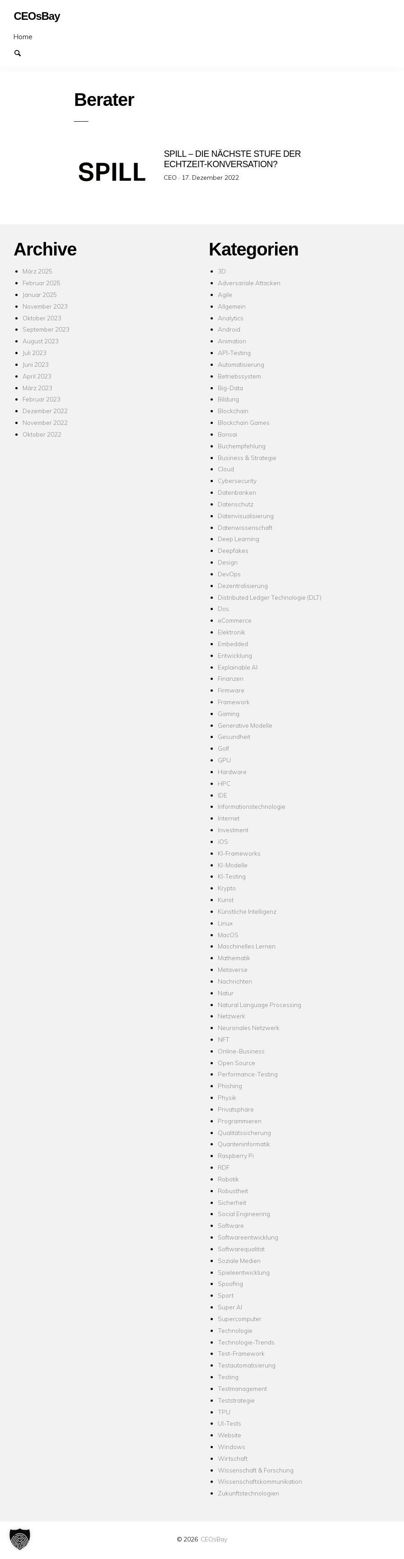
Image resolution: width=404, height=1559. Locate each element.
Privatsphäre (236, 1109)
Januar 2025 (40, 294)
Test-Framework (241, 1353)
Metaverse (233, 969)
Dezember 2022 (45, 411)
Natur (226, 993)
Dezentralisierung (243, 585)
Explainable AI (237, 667)
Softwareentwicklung (248, 1237)
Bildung (228, 399)
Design (228, 562)
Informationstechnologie (251, 806)
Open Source (236, 1063)
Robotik (228, 1179)
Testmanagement (242, 1388)
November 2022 (45, 422)
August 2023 (41, 341)
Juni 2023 (36, 364)
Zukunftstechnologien (248, 1493)
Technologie (235, 1330)
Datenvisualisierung (246, 516)
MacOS (228, 935)
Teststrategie (236, 1400)
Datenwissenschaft (245, 527)
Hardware (232, 771)
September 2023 (46, 329)
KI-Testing (232, 876)
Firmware (231, 690)
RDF (224, 1167)
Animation (232, 341)
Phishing (230, 1085)
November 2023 (45, 306)
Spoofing (230, 1283)
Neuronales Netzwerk (249, 1027)
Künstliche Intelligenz (247, 911)
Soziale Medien (239, 1260)
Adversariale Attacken (249, 283)
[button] (20, 1539)
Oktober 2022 (42, 434)
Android (229, 329)
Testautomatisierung (246, 1365)
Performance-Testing (248, 1074)
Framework (234, 702)
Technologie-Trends (246, 1342)
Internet (228, 818)
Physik (227, 1097)
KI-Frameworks (239, 853)
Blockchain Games (244, 422)
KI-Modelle (233, 865)
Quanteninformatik (244, 1144)
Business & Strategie (247, 457)
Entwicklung (235, 655)
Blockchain (233, 411)
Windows (231, 1446)
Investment (233, 830)
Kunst (226, 899)
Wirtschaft (233, 1458)
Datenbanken (237, 492)
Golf (223, 748)
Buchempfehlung (242, 446)
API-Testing (234, 352)
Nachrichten (235, 981)
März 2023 (37, 388)
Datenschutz (235, 504)
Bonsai (227, 434)
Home (23, 36)
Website (229, 1435)
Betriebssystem (239, 376)
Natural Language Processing (259, 1004)
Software (231, 1225)
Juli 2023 (34, 352)
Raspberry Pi (236, 1155)
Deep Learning (238, 538)
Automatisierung (241, 364)
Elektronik (231, 632)
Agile (225, 294)
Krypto (227, 888)
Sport (226, 1295)
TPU (224, 1412)
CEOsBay (214, 1539)
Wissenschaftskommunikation (260, 1481)
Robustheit (233, 1190)
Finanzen (230, 678)
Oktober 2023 (42, 318)
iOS (223, 841)
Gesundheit (234, 736)
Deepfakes (233, 550)
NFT (224, 1039)
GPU (224, 760)
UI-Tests (229, 1423)
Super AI (230, 1307)
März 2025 (37, 271)
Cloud (226, 469)
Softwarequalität (241, 1249)
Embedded (233, 643)
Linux (225, 923)
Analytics (230, 318)
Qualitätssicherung (244, 1132)
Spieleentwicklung (244, 1272)
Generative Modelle (245, 725)
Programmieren (240, 1121)
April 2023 (37, 376)
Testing (228, 1377)
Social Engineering (244, 1213)
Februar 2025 (41, 283)
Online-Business (241, 1051)
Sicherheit (232, 1202)
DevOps (229, 574)
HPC (224, 783)
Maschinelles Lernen (246, 946)
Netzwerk (231, 1016)
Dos (223, 608)
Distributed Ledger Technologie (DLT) (269, 597)
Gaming (228, 713)
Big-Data (230, 388)
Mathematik (234, 958)
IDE (222, 795)
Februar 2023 (41, 399)
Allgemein (232, 306)
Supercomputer (240, 1318)
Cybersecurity (237, 480)
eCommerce (235, 620)
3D (222, 271)
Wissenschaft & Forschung (256, 1470)
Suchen (21, 52)
